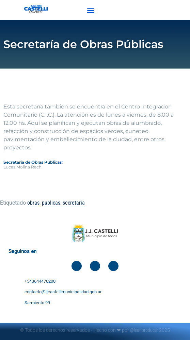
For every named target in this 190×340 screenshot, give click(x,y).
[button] (90, 10)
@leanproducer (144, 330)
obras (33, 202)
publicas (51, 202)
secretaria (74, 202)
